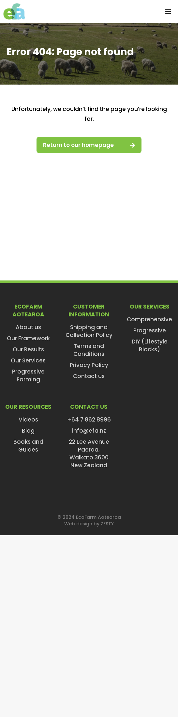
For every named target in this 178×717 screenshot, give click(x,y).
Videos (28, 419)
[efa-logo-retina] (14, 6)
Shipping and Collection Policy (89, 331)
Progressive (149, 330)
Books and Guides (28, 446)
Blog (28, 431)
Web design (78, 523)
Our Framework (28, 338)
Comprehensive (149, 319)
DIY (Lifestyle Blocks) (150, 345)
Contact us (89, 376)
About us (28, 327)
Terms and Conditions (88, 350)
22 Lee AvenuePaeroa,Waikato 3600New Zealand (89, 453)
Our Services (28, 360)
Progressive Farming (28, 375)
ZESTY (107, 523)
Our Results (28, 349)
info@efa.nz (89, 431)
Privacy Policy (89, 365)
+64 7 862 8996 (89, 419)
